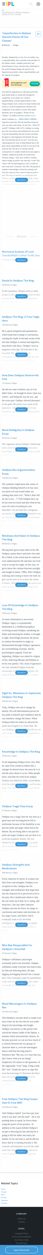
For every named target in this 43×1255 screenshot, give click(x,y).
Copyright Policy (21, 1220)
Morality (4, 1181)
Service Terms (21, 1233)
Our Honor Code (22, 1226)
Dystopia (4, 1186)
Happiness (4, 1183)
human (33, 99)
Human (3, 1172)
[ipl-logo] (10, 5)
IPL (3, 10)
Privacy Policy (21, 1230)
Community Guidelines (21, 1223)
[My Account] (39, 4)
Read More (21, 243)
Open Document (21, 1250)
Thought (4, 1175)
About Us (21, 1205)
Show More (21, 163)
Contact (21, 1208)
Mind (2, 1178)
